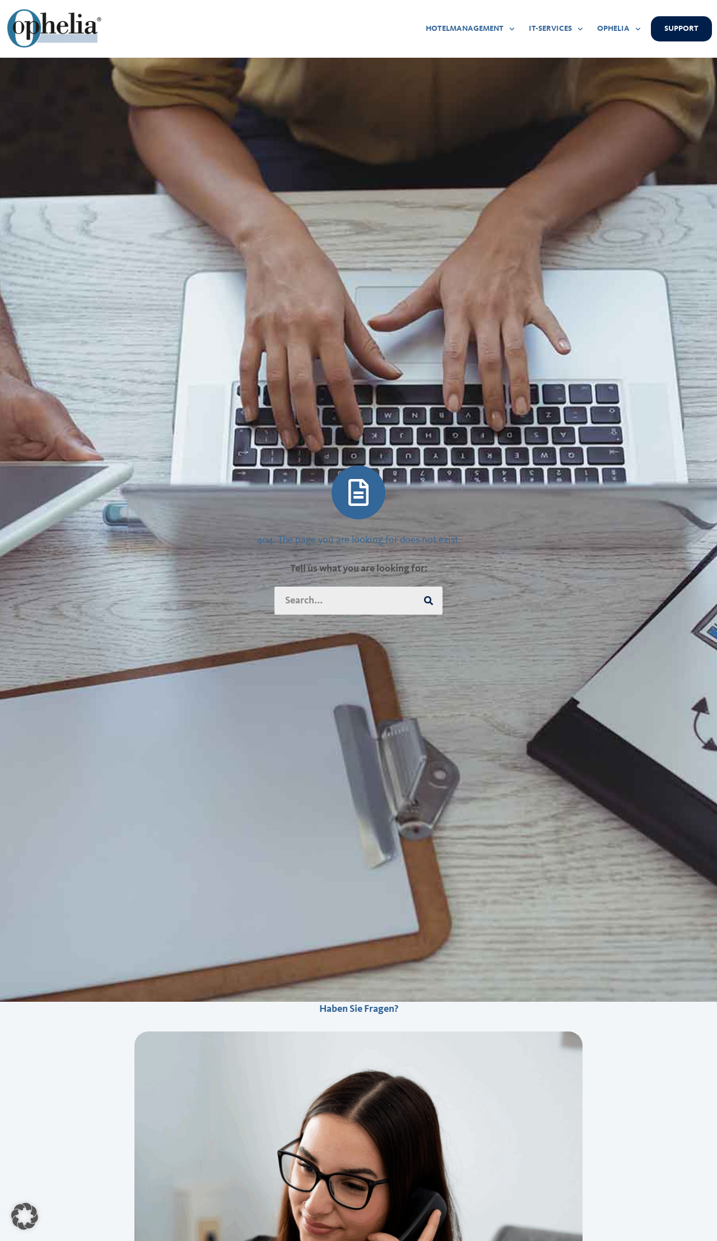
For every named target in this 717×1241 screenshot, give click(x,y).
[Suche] (429, 601)
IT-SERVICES (556, 29)
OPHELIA (619, 29)
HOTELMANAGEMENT (470, 29)
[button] (24, 1216)
